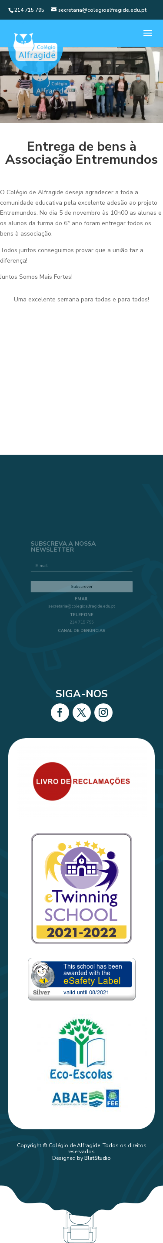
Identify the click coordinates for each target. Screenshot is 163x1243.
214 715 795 (82, 617)
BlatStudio (97, 1158)
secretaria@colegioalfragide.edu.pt (81, 603)
